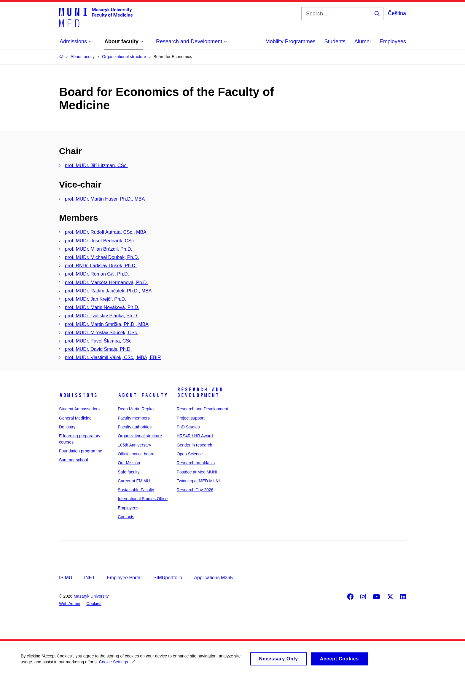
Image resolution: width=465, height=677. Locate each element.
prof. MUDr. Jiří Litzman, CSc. (96, 165)
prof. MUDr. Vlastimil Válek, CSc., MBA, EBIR (113, 357)
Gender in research (194, 445)
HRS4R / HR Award (195, 435)
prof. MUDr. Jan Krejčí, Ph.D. (95, 299)
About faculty (143, 395)
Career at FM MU (134, 480)
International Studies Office (143, 498)
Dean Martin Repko (136, 408)
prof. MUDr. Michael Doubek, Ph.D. (102, 257)
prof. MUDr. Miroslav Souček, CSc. (101, 332)
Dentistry (67, 427)
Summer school (73, 459)
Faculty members (133, 418)
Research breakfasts (196, 462)
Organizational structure (140, 435)
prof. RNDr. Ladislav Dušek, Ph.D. (101, 265)
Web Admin (69, 603)
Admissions (78, 395)
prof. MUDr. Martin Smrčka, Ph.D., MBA (107, 324)
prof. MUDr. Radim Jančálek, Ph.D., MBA (108, 290)
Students (334, 41)
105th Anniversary (134, 445)
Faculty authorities (135, 427)
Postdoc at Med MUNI (197, 472)
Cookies (93, 603)
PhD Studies (188, 427)
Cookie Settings (117, 664)
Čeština (397, 13)
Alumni (362, 41)
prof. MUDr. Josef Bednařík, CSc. (100, 240)
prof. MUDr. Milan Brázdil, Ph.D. (98, 249)
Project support (191, 418)
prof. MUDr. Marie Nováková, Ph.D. (102, 307)
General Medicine (75, 418)
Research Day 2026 (195, 489)
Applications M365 (213, 577)
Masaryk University (91, 596)
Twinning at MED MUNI (198, 480)
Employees (393, 41)
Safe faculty (128, 472)
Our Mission (129, 462)
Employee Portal (124, 577)
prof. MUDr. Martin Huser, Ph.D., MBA (105, 198)
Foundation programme (80, 451)
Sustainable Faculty (136, 489)
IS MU (65, 577)
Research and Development (200, 392)
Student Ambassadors (79, 408)
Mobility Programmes (290, 41)
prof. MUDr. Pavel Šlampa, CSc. (99, 340)
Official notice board (136, 454)
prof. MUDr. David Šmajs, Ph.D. (98, 349)
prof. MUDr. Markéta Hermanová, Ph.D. (106, 282)
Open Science (190, 454)
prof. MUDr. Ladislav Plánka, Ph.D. (101, 315)
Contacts (126, 516)
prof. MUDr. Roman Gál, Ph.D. (97, 273)
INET (89, 577)
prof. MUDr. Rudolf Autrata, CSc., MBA (105, 232)
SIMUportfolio (167, 577)
